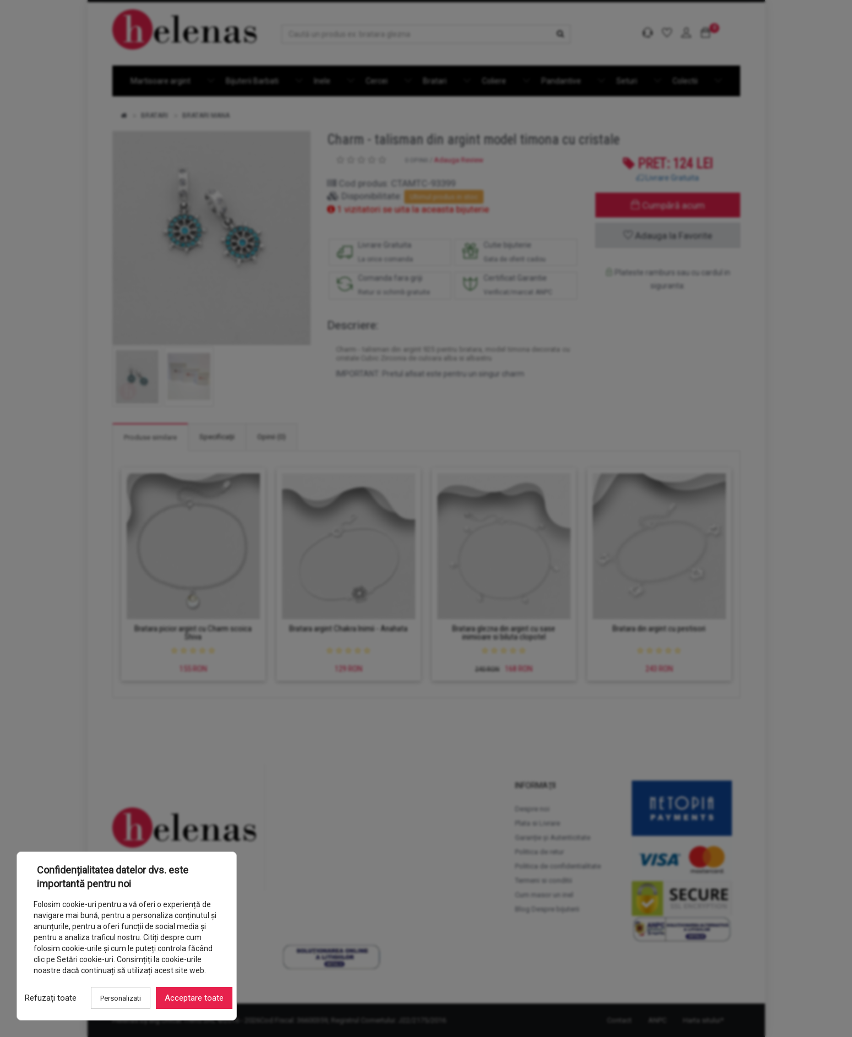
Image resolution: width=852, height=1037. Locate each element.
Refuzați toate (51, 998)
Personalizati (120, 998)
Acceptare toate (194, 998)
